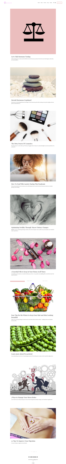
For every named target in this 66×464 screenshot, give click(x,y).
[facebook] (53, 2)
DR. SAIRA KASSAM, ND (33, 457)
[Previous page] (30, 452)
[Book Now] (59, 3)
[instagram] (55, 2)
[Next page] (36, 452)
